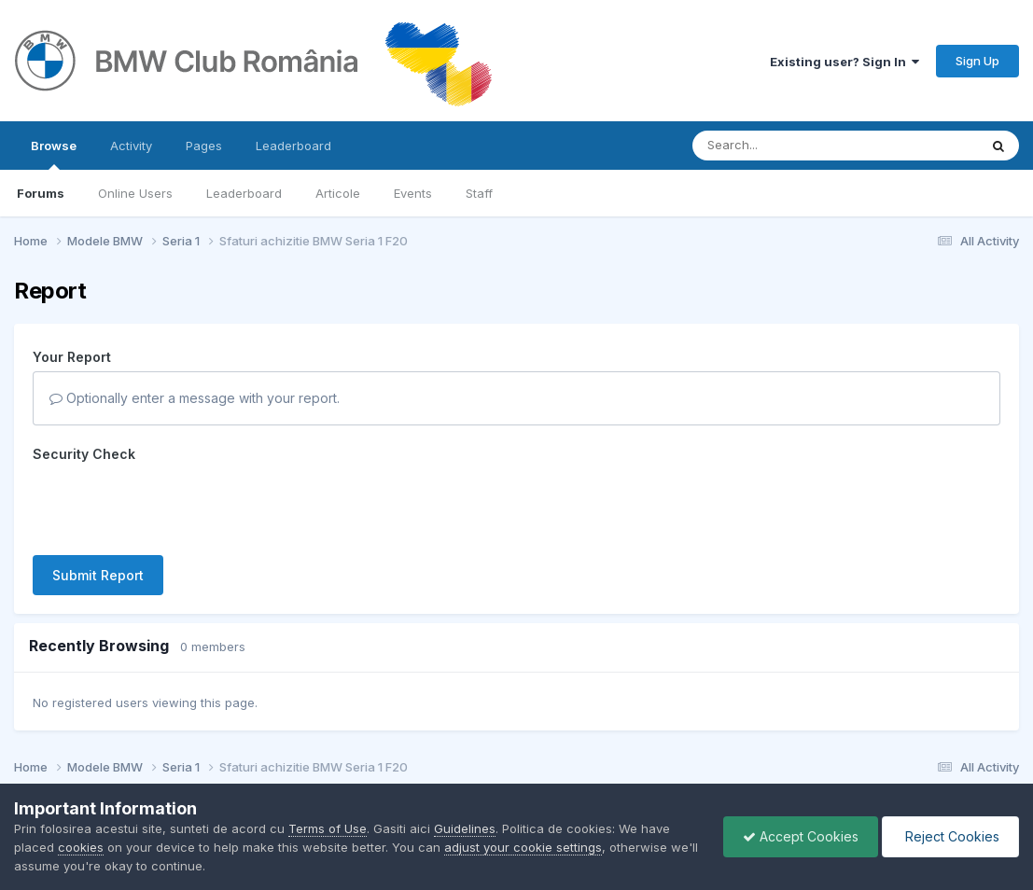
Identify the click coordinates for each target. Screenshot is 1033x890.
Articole (337, 193)
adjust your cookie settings (523, 847)
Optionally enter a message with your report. (194, 398)
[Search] (784, 145)
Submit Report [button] (98, 575)
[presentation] (174, 504)
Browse (54, 154)
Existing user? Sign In (844, 61)
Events (413, 193)
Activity (131, 145)
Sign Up (977, 60)
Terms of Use (327, 828)
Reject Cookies (950, 836)
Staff (479, 193)
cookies (81, 847)
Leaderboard (244, 193)
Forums (40, 193)
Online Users (135, 193)
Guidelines (465, 828)
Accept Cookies (801, 836)
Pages (204, 145)
